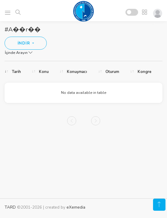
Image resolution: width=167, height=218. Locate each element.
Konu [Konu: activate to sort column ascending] (44, 71)
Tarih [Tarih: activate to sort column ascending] (16, 71)
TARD (10, 207)
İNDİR (24, 43)
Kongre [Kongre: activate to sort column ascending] (145, 71)
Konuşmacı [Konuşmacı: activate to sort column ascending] (77, 71)
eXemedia (75, 207)
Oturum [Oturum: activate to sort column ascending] (112, 71)
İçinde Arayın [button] (18, 52)
